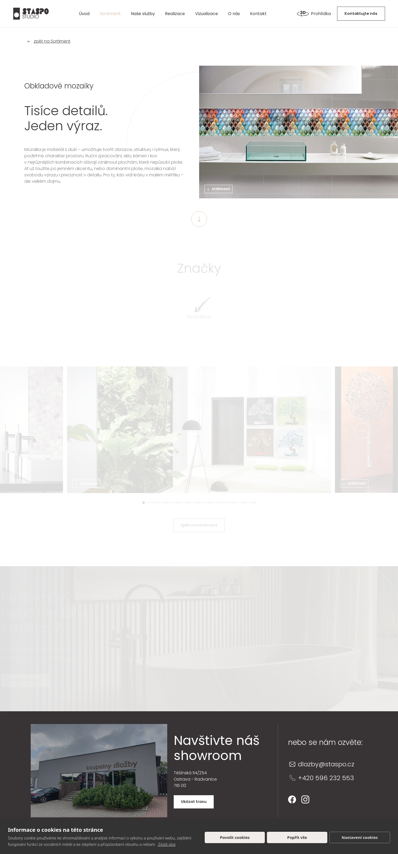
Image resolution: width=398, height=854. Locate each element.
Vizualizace (206, 14)
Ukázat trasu (194, 801)
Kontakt (258, 14)
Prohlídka (314, 14)
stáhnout (218, 188)
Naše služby (143, 14)
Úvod (84, 14)
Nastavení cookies (360, 837)
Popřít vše (297, 837)
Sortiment (110, 14)
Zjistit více (167, 844)
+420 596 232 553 (326, 777)
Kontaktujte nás (361, 13)
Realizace (175, 14)
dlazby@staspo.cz (326, 764)
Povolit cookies (234, 837)
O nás (234, 14)
